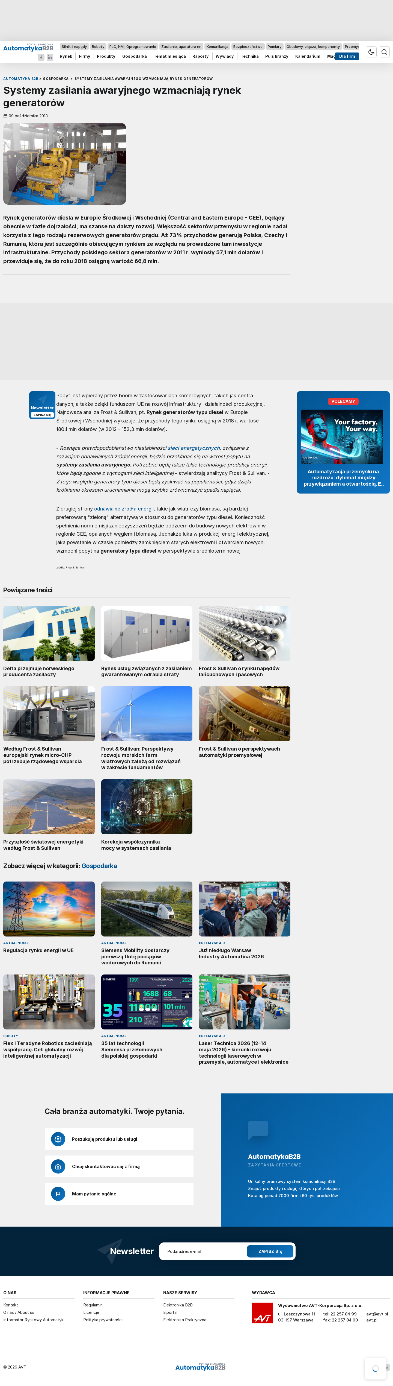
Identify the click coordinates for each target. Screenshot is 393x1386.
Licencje (91, 1312)
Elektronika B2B (178, 1305)
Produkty (106, 56)
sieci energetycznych (194, 448)
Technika (250, 56)
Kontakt (10, 1305)
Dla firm (347, 56)
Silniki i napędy (74, 46)
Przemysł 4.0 (356, 46)
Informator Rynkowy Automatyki (33, 1319)
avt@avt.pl (377, 1314)
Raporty (200, 56)
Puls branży (276, 56)
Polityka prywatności (103, 1319)
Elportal (170, 1312)
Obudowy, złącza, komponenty (313, 46)
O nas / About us (18, 1312)
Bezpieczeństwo (248, 46)
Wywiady (225, 56)
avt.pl (371, 1320)
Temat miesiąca (170, 56)
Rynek (66, 56)
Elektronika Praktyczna (184, 1319)
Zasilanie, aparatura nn (181, 46)
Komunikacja (217, 46)
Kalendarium (307, 56)
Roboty (98, 46)
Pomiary (274, 46)
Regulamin (93, 1305)
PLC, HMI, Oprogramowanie (132, 46)
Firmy (84, 56)
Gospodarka (134, 56)
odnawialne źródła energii (124, 509)
